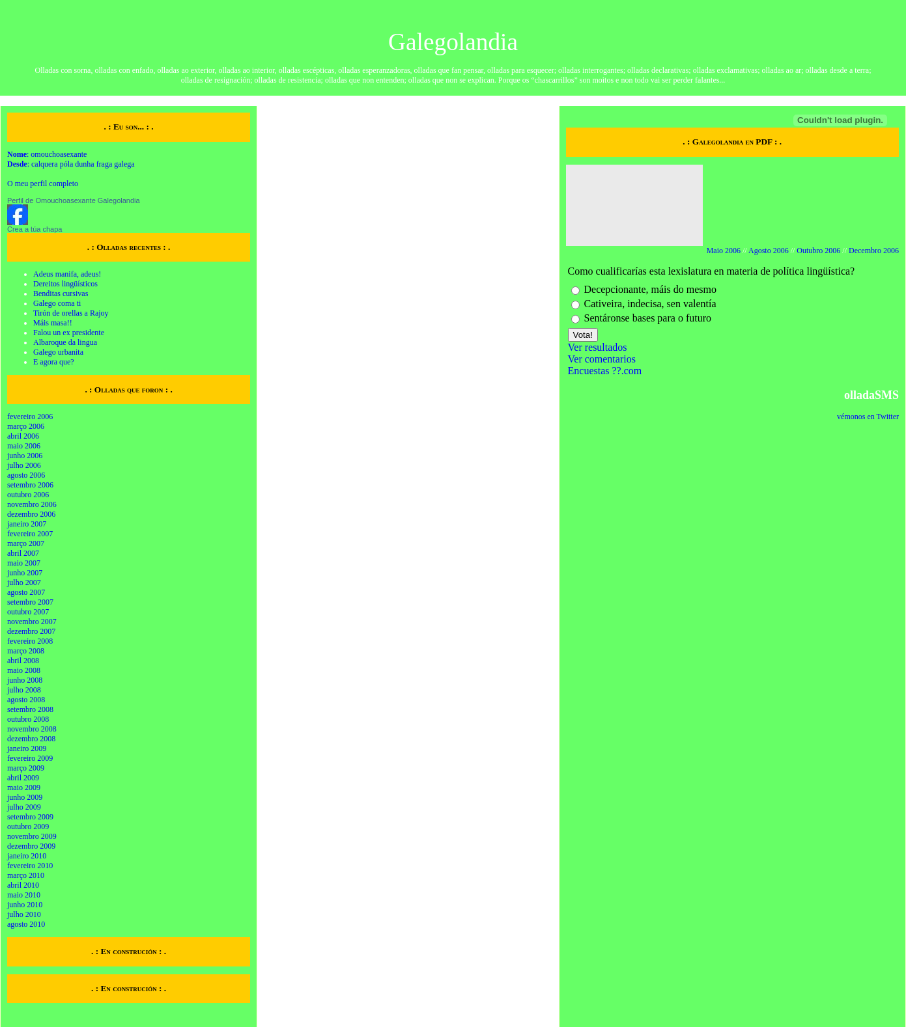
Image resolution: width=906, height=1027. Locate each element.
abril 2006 (23, 436)
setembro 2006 (30, 484)
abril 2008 (23, 660)
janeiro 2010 (26, 855)
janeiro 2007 (26, 523)
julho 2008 (24, 689)
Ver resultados (597, 347)
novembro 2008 (32, 728)
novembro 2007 (32, 621)
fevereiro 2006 (30, 416)
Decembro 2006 (874, 250)
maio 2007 (23, 563)
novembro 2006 (32, 504)
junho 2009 (24, 797)
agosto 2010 (26, 924)
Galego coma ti (57, 303)
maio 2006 (23, 445)
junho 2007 (24, 572)
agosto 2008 (26, 699)
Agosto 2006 (768, 250)
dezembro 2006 (31, 514)
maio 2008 (23, 670)
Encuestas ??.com (605, 370)
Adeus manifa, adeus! (67, 274)
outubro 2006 (28, 494)
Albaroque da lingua (65, 342)
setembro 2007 (30, 602)
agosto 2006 (26, 475)
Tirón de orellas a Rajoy (71, 313)
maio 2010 (23, 894)
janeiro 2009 (26, 748)
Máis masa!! (52, 322)
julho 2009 (24, 807)
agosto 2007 (26, 592)
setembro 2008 (30, 709)
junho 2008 (24, 680)
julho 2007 (24, 582)
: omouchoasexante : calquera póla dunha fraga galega (71, 159)
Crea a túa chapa (34, 229)
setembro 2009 (30, 816)
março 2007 (25, 543)
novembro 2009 (32, 836)
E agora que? (53, 361)
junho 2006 (24, 455)
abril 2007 (23, 553)
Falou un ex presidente (68, 332)
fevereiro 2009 (30, 758)
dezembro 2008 (31, 738)
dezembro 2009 (31, 846)
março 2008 (25, 650)
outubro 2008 (28, 719)
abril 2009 (23, 777)
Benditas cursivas (60, 293)
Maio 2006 (724, 250)
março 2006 (25, 426)
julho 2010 (24, 914)
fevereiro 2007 (30, 533)
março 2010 (25, 875)
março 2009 (25, 768)
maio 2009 (23, 787)
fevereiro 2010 (30, 865)
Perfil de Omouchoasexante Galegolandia (73, 200)
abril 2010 (23, 885)
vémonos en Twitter (868, 416)
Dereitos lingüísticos (65, 283)
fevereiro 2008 (30, 641)
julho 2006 (24, 465)
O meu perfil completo (42, 183)
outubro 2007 (28, 611)
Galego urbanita (58, 352)
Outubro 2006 (818, 250)
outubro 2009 (28, 826)
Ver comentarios (602, 358)
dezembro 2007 (31, 631)
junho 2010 (24, 904)
